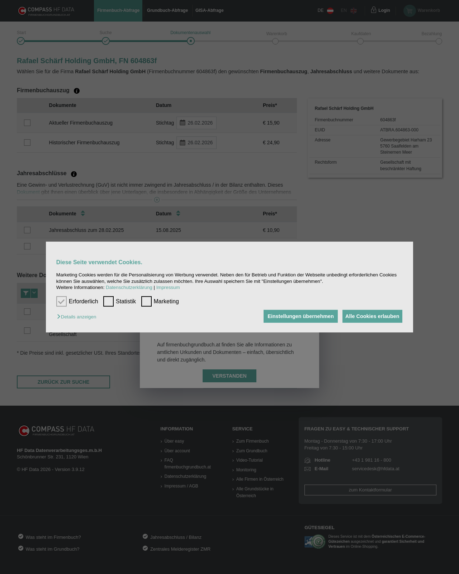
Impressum (168, 287)
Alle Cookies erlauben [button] (371, 316)
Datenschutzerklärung (129, 287)
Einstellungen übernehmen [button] (297, 316)
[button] (78, 316)
